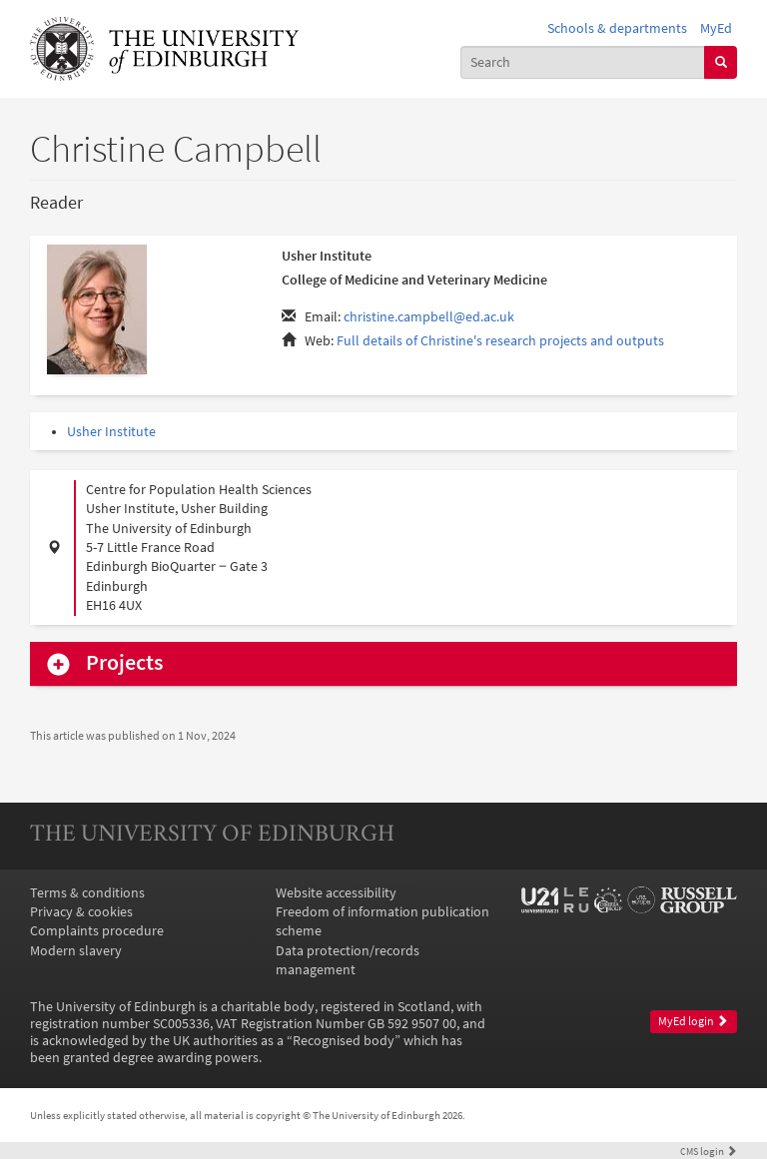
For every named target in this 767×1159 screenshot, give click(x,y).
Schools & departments (617, 28)
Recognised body (343, 1040)
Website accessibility (336, 892)
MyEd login (693, 1021)
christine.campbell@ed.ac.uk (429, 316)
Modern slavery (76, 950)
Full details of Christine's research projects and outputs (500, 340)
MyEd (716, 28)
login (708, 1151)
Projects (124, 663)
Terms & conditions (87, 892)
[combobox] (583, 62)
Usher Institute (111, 431)
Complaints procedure (97, 930)
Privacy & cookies (81, 911)
